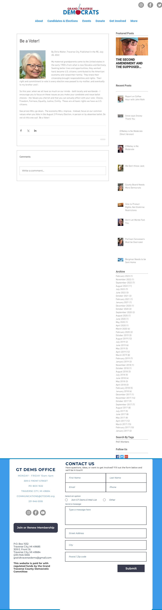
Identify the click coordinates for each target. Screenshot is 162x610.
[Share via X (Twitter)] (28, 130)
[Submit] (131, 568)
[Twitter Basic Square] (122, 456)
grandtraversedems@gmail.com (33, 557)
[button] (39, 21)
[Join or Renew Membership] (36, 528)
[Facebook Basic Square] (117, 456)
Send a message (73, 504)
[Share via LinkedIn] (35, 130)
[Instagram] (141, 5)
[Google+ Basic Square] (126, 456)
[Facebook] (150, 5)
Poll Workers (122, 441)
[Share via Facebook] (21, 130)
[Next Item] (143, 46)
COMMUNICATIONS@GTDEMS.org (36, 496)
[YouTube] (43, 513)
